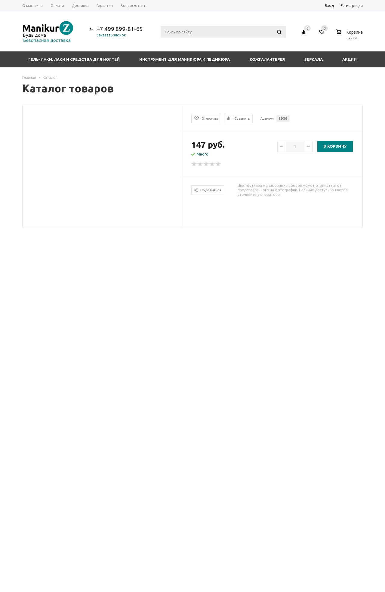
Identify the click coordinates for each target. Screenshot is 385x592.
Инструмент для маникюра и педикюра (184, 59)
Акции (349, 59)
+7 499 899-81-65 (120, 29)
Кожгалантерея (267, 59)
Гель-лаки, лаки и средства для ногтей (74, 59)
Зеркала (313, 59)
